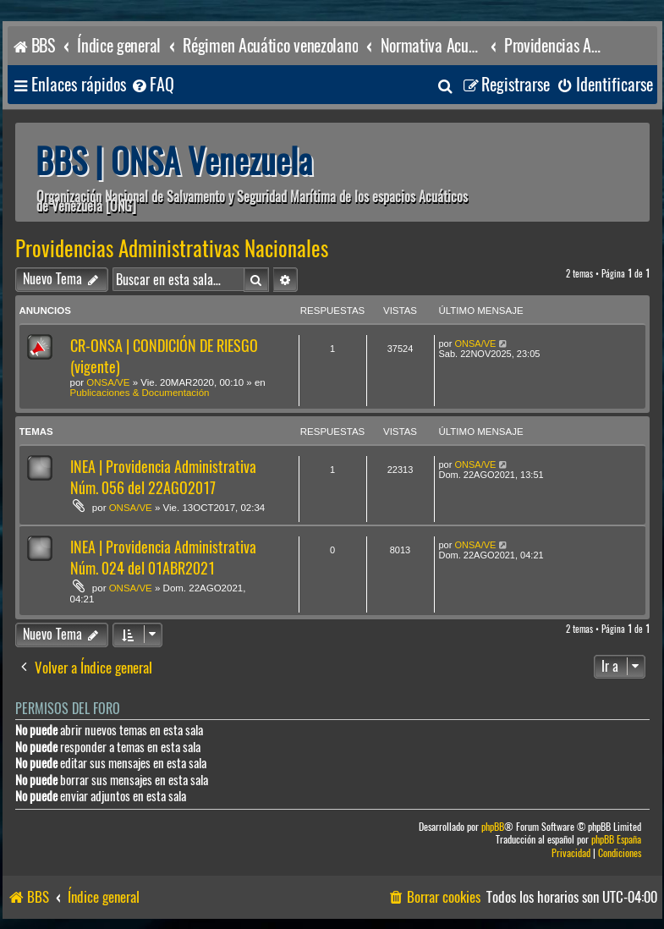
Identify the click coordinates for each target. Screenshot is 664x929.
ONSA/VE (107, 382)
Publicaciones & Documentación (140, 393)
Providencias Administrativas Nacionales (171, 248)
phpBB (492, 827)
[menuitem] (152, 85)
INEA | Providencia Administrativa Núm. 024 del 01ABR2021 (163, 557)
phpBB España (616, 839)
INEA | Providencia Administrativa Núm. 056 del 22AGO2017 (163, 477)
